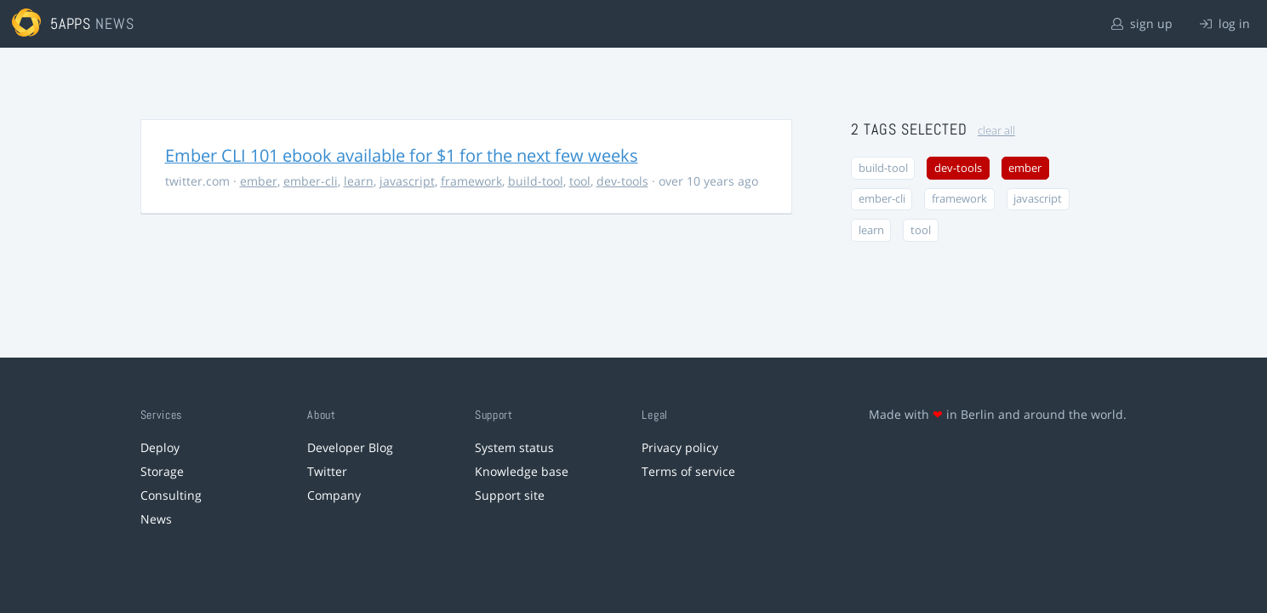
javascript (407, 181)
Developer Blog (350, 447)
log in (1225, 23)
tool (580, 181)
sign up (1142, 23)
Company (334, 495)
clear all (996, 130)
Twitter (327, 471)
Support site (510, 495)
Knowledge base (521, 471)
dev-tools (622, 181)
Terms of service (688, 471)
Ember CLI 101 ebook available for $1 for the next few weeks (401, 155)
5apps (71, 23)
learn (359, 181)
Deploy (160, 447)
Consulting (171, 495)
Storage (162, 471)
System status (514, 447)
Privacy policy (680, 447)
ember (258, 181)
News (156, 519)
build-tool (535, 181)
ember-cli (310, 181)
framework (471, 181)
